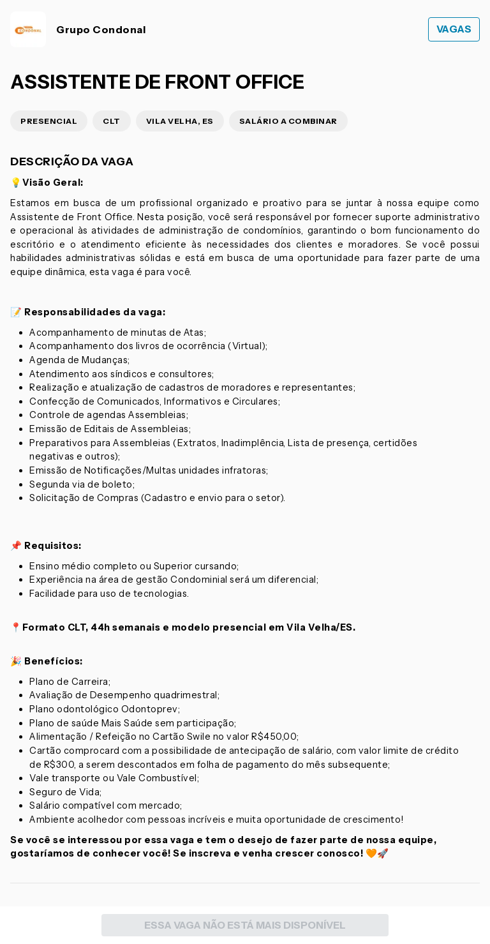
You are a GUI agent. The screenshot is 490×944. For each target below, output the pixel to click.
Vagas (454, 29)
